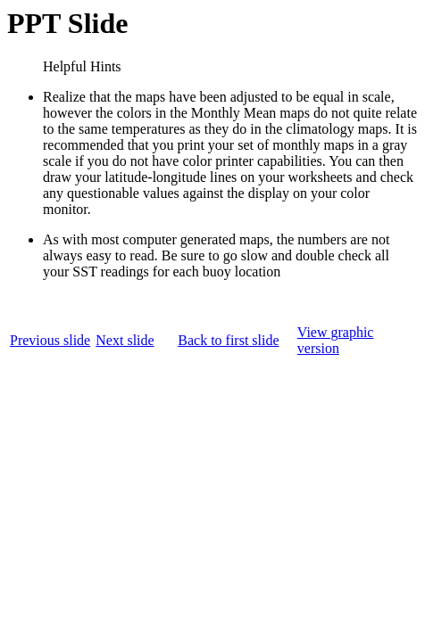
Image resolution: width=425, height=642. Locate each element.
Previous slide (50, 340)
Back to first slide (228, 340)
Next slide (125, 340)
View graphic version (335, 340)
